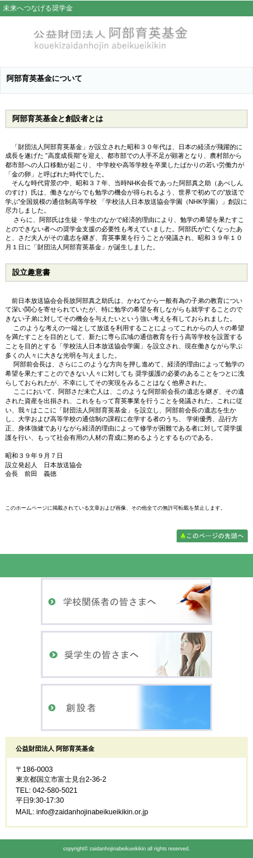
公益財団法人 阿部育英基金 (126, 38)
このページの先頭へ (212, 535)
